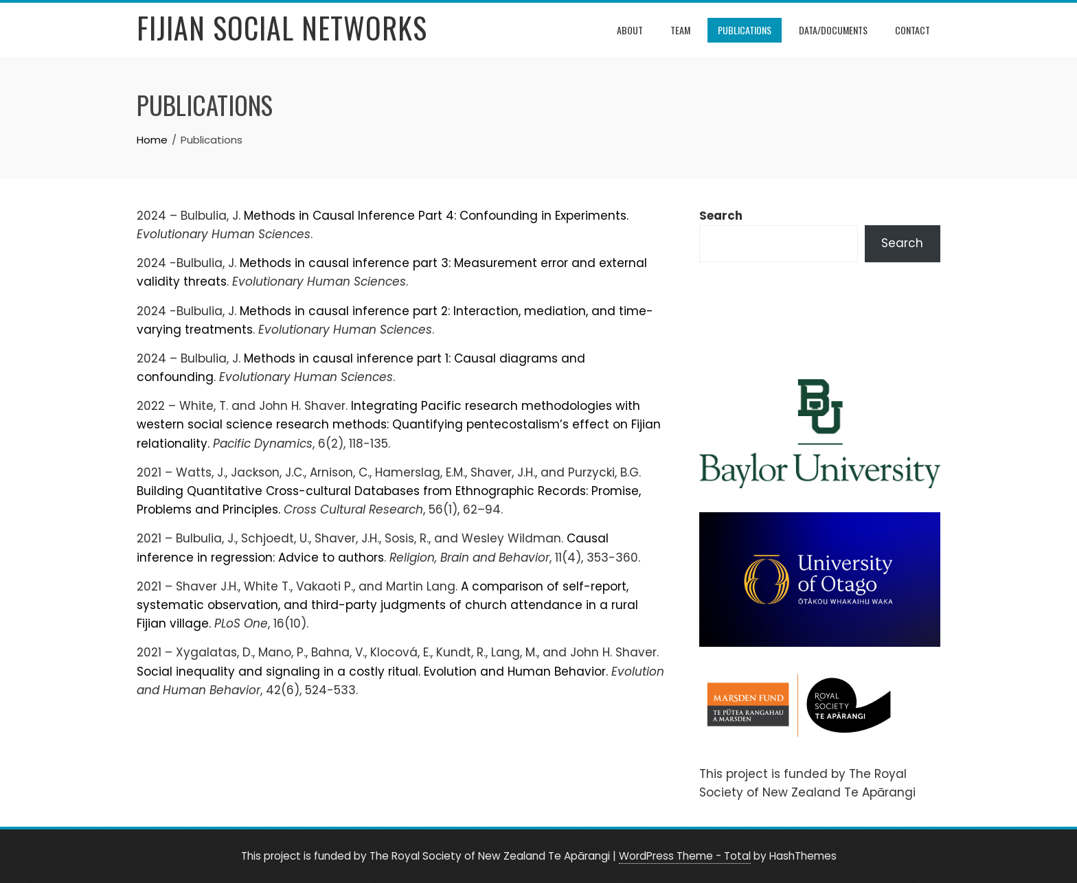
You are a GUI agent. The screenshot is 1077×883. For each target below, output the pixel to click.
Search (720, 215)
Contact (912, 30)
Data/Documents (833, 30)
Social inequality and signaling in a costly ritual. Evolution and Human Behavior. (372, 671)
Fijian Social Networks (282, 27)
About (630, 30)
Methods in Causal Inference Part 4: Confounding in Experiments (435, 215)
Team (680, 30)
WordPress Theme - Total (685, 856)
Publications (744, 30)
